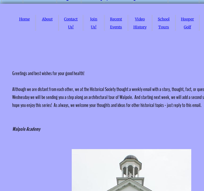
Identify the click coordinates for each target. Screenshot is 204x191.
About (47, 19)
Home (24, 19)
